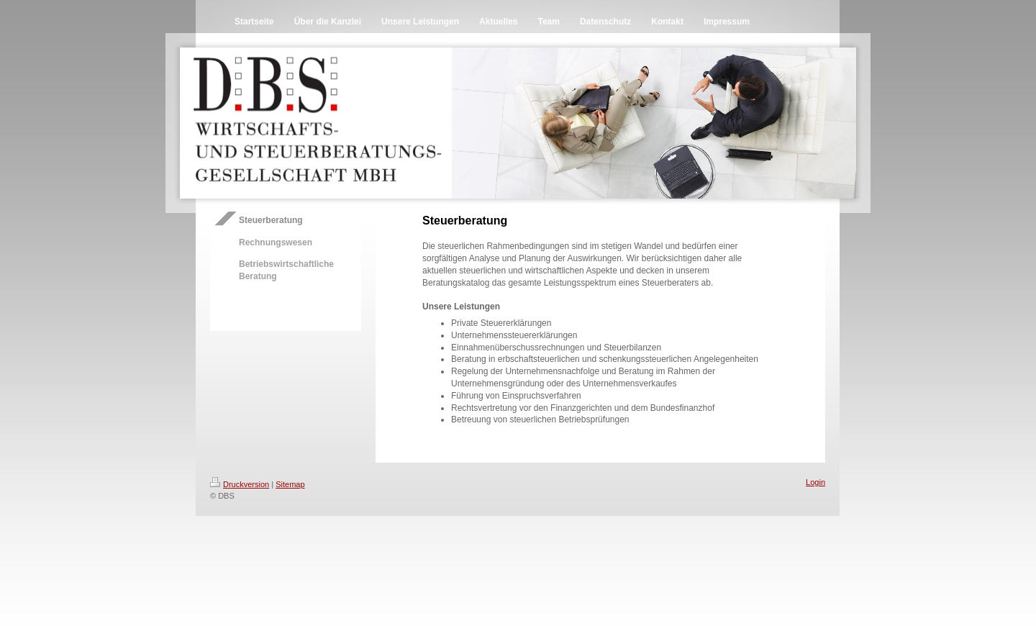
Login (815, 482)
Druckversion (239, 484)
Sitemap (290, 484)
